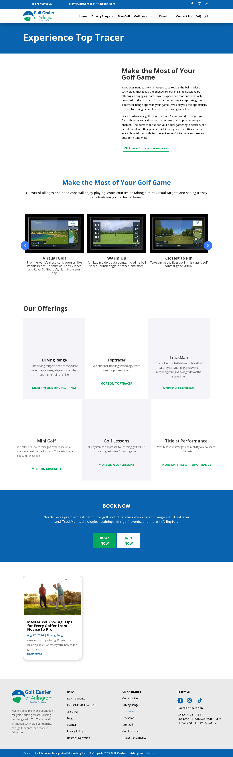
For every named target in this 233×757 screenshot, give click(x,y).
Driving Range (100, 16)
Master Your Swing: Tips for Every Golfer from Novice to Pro (49, 626)
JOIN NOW (128, 540)
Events (164, 16)
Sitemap (151, 753)
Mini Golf (124, 16)
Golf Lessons (143, 16)
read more (34, 653)
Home (83, 16)
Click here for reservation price (145, 148)
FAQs (199, 16)
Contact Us (184, 16)
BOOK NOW (104, 540)
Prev (25, 245)
